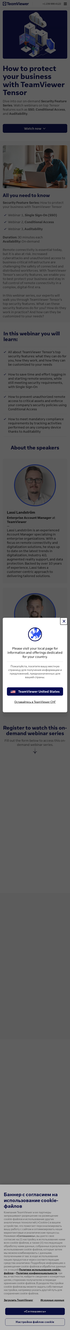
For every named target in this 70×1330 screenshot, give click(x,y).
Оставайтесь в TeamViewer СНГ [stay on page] (35, 702)
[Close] (63, 621)
